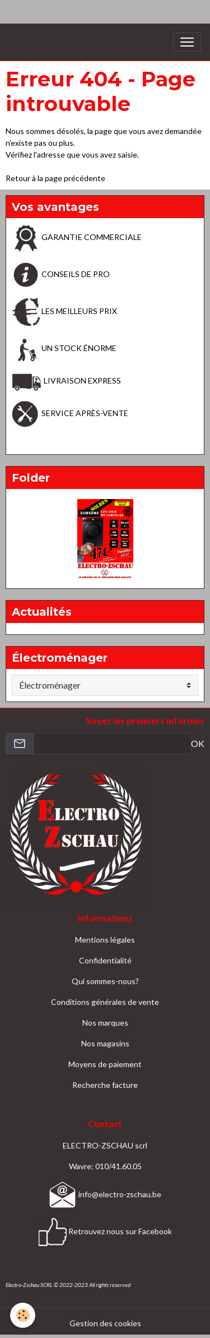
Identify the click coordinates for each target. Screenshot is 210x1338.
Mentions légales (105, 939)
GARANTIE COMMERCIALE (77, 237)
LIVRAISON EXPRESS (66, 380)
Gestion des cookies (105, 1323)
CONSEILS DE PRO (61, 274)
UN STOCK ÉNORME (64, 348)
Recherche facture (105, 1085)
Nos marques (105, 1022)
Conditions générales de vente (105, 1002)
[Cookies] (22, 1315)
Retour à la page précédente (55, 178)
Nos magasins (105, 1043)
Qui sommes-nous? (105, 981)
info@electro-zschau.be (105, 1194)
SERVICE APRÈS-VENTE (70, 413)
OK (197, 743)
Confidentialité (105, 960)
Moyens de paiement (105, 1064)
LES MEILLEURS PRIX (64, 311)
